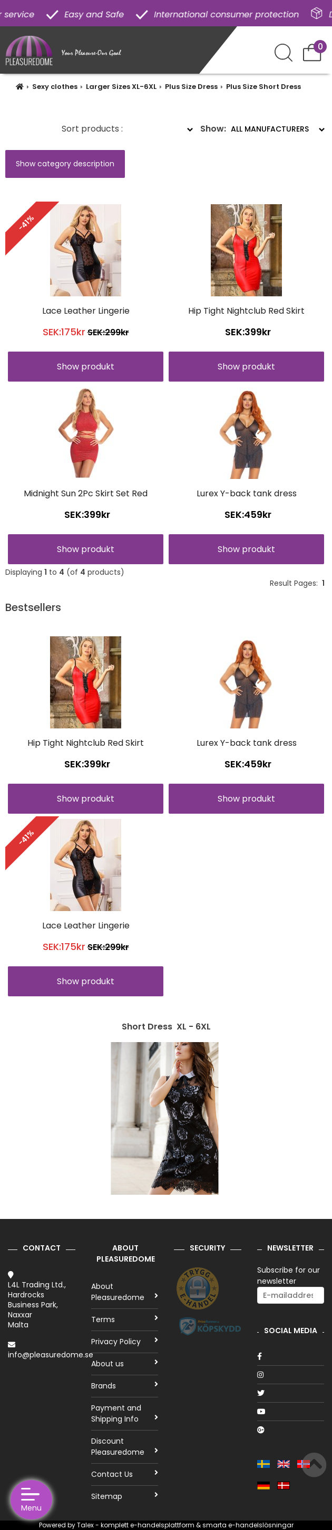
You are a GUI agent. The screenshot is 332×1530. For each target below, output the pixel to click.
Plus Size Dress (191, 87)
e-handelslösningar (261, 1525)
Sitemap (125, 1496)
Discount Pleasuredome (125, 1446)
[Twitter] (291, 1393)
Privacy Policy (125, 1341)
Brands (125, 1386)
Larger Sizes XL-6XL (121, 87)
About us (125, 1363)
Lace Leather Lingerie (86, 311)
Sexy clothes (54, 87)
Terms (125, 1319)
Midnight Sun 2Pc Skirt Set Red (86, 493)
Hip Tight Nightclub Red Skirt (246, 311)
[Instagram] (291, 1375)
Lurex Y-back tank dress (247, 493)
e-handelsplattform (162, 1525)
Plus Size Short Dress (263, 87)
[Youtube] (291, 1412)
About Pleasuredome (125, 1292)
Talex (85, 1525)
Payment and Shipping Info (125, 1413)
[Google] (291, 1430)
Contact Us (125, 1474)
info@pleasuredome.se (50, 1354)
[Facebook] (291, 1356)
